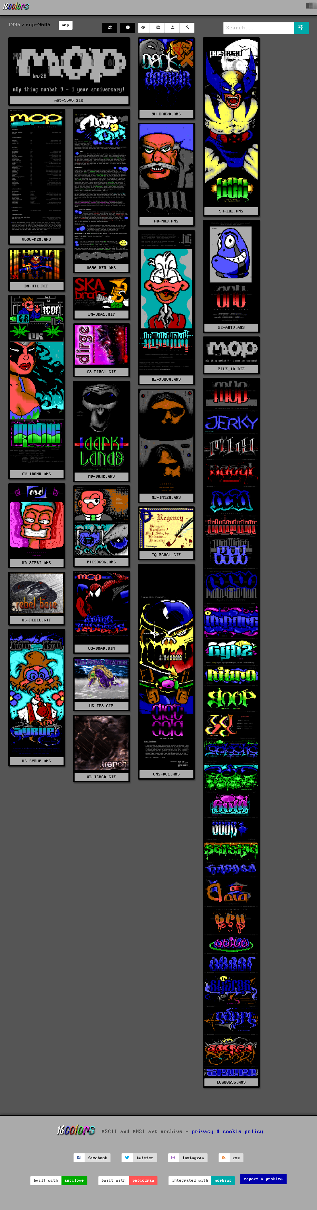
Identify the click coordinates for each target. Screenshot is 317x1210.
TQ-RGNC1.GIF (166, 555)
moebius (223, 1180)
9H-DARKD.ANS (166, 114)
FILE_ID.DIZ (231, 369)
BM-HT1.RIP (37, 286)
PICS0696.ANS (101, 562)
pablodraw (143, 1180)
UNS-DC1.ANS (166, 774)
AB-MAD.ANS (166, 221)
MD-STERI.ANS (36, 563)
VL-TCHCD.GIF (101, 777)
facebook (97, 1158)
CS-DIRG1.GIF (101, 372)
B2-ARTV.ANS (231, 327)
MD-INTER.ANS (166, 497)
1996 (14, 25)
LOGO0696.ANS (231, 1082)
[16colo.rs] (16, 7)
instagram (193, 1158)
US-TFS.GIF (101, 706)
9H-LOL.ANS (231, 211)
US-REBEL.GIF (36, 620)
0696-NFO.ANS (101, 268)
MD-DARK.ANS (101, 476)
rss (236, 1158)
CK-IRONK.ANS (36, 474)
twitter (145, 1158)
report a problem (263, 1179)
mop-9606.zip (69, 100)
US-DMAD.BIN (101, 648)
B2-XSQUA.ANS (166, 379)
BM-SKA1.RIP (101, 314)
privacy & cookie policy (227, 1131)
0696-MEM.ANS (36, 239)
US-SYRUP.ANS (36, 761)
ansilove (74, 1180)
